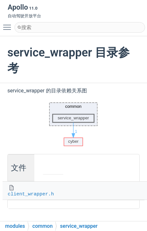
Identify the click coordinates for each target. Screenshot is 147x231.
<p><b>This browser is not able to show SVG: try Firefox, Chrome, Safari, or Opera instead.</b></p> (73, 123)
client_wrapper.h (31, 194)
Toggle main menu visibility (8, 24)
